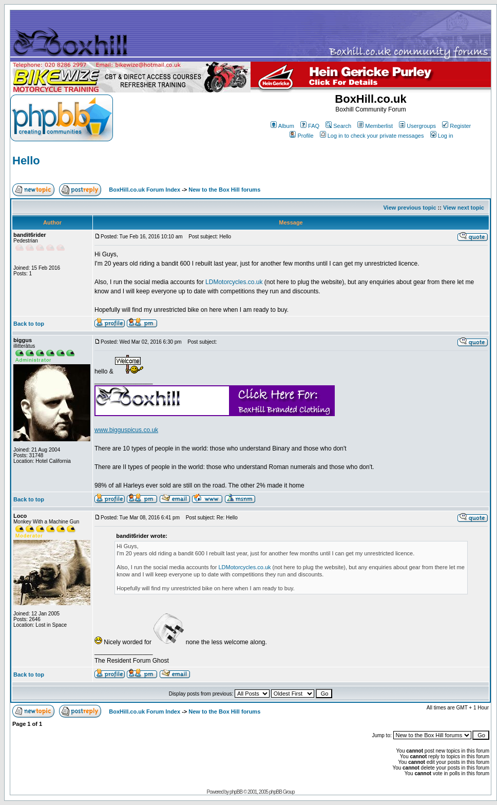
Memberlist (375, 126)
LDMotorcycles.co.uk (233, 282)
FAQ (309, 126)
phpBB (236, 792)
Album (282, 126)
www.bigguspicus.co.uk (126, 430)
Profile (301, 136)
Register (456, 126)
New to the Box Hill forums (224, 189)
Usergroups (417, 126)
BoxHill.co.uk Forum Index (144, 189)
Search (338, 126)
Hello (26, 160)
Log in (441, 136)
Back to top (28, 324)
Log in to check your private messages (372, 136)
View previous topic (409, 207)
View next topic (463, 207)
